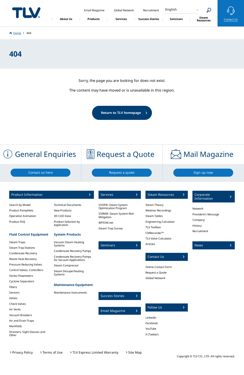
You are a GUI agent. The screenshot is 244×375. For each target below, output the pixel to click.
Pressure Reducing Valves (25, 264)
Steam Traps (17, 242)
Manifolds (15, 326)
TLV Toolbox (153, 227)
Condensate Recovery (23, 253)
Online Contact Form (158, 267)
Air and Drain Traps (21, 321)
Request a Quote (156, 272)
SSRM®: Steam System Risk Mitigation (116, 215)
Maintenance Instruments (70, 292)
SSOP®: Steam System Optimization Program (113, 206)
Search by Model (20, 205)
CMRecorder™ (154, 233)
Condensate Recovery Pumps (72, 251)
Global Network (155, 278)
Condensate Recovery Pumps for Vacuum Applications (72, 258)
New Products (63, 210)
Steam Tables (154, 216)
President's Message (205, 214)
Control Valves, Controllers (26, 270)
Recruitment (200, 231)
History (197, 226)
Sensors (14, 292)
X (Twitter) (152, 334)
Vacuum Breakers (20, 315)
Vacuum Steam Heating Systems (69, 243)
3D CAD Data (62, 216)
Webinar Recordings (158, 210)
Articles (150, 244)
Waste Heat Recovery (23, 259)
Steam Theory (154, 205)
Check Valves (17, 304)
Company (198, 220)
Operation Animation (22, 216)
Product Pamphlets (21, 210)
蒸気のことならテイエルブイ (26, 12)
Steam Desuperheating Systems (69, 272)
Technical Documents (67, 205)
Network (197, 209)
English (171, 9)
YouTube (150, 329)
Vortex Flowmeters (21, 276)
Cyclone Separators (21, 281)
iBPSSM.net (106, 223)
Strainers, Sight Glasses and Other (27, 333)
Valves (13, 298)
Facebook (151, 323)
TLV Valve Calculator (158, 238)
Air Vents (15, 309)
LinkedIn (150, 318)
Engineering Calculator (160, 222)
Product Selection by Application (67, 223)
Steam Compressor (66, 265)
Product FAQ (17, 222)
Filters (13, 287)
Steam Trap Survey (111, 228)
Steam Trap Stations (22, 248)
